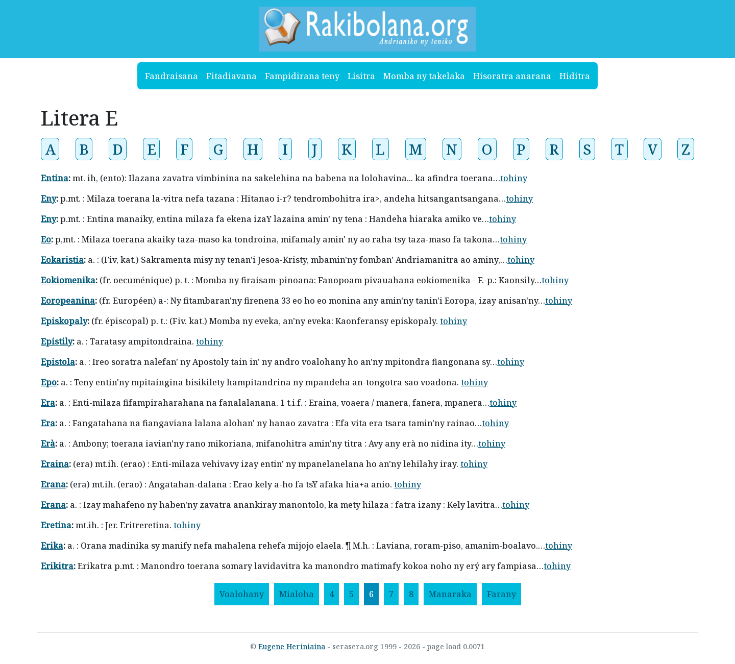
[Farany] (501, 594)
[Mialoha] (296, 594)
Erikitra (57, 566)
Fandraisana (171, 76)
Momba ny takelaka (424, 76)
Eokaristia (62, 259)
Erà (48, 443)
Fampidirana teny (302, 76)
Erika (52, 545)
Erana (53, 484)
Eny (48, 198)
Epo (49, 382)
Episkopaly (64, 321)
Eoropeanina (68, 300)
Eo (46, 239)
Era (48, 402)
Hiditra (574, 76)
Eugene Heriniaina (291, 646)
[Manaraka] (450, 594)
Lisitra (361, 76)
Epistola (58, 361)
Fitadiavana (231, 76)
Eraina (55, 464)
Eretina (56, 525)
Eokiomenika (68, 280)
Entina (54, 178)
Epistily (56, 341)
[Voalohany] (241, 594)
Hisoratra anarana (512, 76)
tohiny (513, 178)
